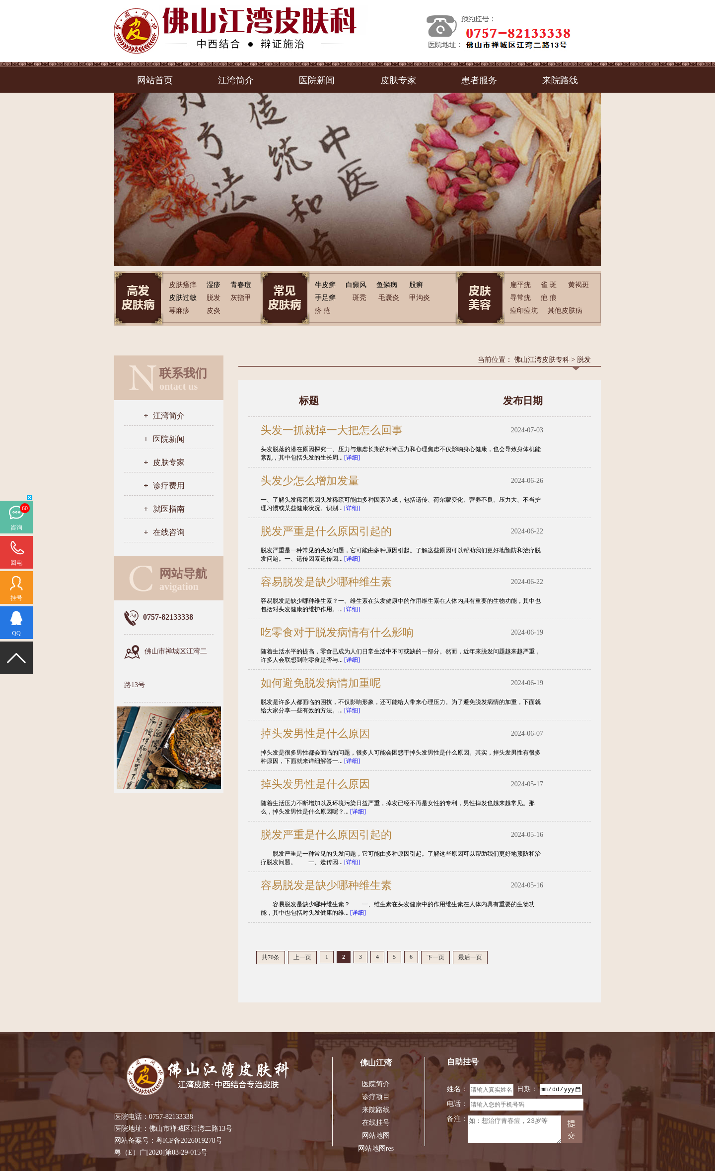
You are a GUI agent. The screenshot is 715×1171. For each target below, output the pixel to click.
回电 (16, 562)
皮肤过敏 (183, 297)
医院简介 (376, 1084)
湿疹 (213, 285)
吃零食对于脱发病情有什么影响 (337, 632)
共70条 (271, 957)
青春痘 (240, 285)
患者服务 (479, 80)
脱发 (584, 359)
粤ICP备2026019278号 (189, 1140)
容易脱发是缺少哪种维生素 (326, 582)
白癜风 (356, 285)
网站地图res (376, 1148)
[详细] (352, 457)
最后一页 (470, 957)
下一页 (435, 957)
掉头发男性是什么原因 (315, 733)
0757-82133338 (171, 1116)
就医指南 (169, 509)
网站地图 (376, 1135)
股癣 (416, 285)
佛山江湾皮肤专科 (542, 359)
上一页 (302, 957)
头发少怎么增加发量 (310, 480)
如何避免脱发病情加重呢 (321, 683)
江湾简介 (236, 80)
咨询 (16, 527)
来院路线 (560, 80)
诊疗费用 (169, 485)
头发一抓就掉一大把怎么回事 (332, 430)
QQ (16, 633)
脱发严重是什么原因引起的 (326, 531)
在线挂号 (376, 1122)
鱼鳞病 (386, 285)
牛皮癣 (325, 285)
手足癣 (325, 297)
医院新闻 (317, 80)
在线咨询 (169, 532)
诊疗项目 (376, 1097)
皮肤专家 (398, 80)
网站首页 (155, 80)
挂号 (16, 597)
